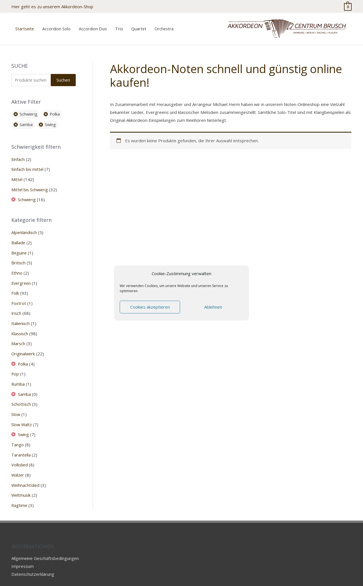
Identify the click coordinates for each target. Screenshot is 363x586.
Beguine (19, 247)
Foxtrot (18, 296)
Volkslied (19, 454)
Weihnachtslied (26, 473)
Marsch (18, 336)
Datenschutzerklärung (32, 562)
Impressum (22, 554)
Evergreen (21, 276)
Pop (15, 365)
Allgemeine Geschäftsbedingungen (45, 546)
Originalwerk (23, 346)
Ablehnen (213, 307)
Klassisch (20, 326)
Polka (23, 355)
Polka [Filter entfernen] (56, 110)
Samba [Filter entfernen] (26, 121)
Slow (15, 404)
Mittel (17, 175)
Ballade (18, 237)
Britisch (18, 257)
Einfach (18, 155)
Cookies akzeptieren (150, 307)
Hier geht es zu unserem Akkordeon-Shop (52, 6)
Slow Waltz (22, 414)
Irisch (16, 306)
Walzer (18, 464)
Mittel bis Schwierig (30, 185)
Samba (24, 385)
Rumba (18, 375)
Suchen (63, 76)
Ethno (17, 267)
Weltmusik (21, 483)
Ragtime (19, 493)
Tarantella (21, 444)
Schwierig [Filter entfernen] (29, 110)
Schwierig (27, 195)
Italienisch (21, 316)
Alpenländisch (24, 227)
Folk (15, 286)
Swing (23, 424)
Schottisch (21, 395)
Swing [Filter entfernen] (51, 121)
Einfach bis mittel (27, 165)
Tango (17, 434)
